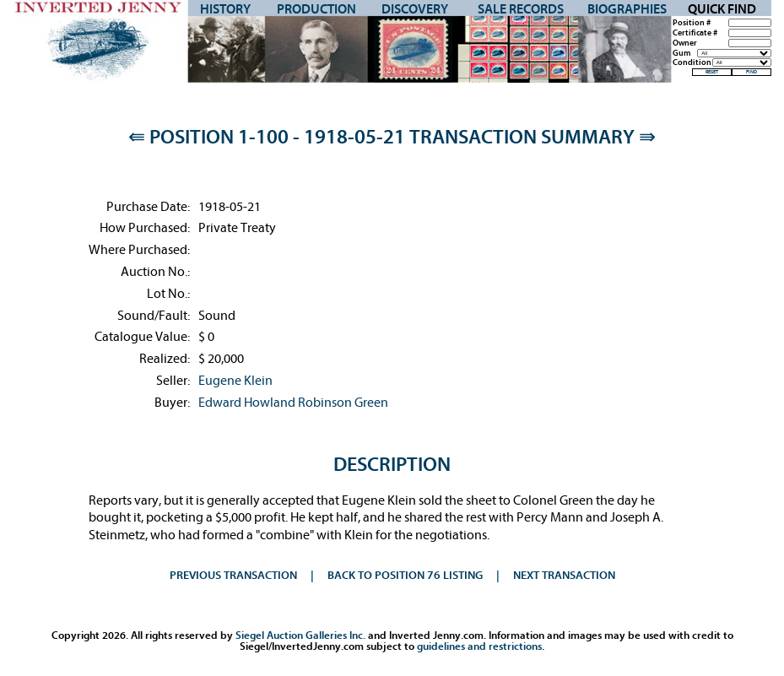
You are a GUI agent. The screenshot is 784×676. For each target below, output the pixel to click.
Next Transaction (564, 575)
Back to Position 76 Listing (405, 575)
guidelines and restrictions (479, 646)
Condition (692, 63)
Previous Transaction (233, 575)
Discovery (414, 9)
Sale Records (521, 9)
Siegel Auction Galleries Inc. (300, 635)
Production (316, 9)
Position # (692, 23)
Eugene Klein (235, 380)
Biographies (627, 9)
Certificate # (695, 33)
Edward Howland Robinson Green (293, 402)
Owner (685, 43)
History (225, 9)
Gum (681, 53)
